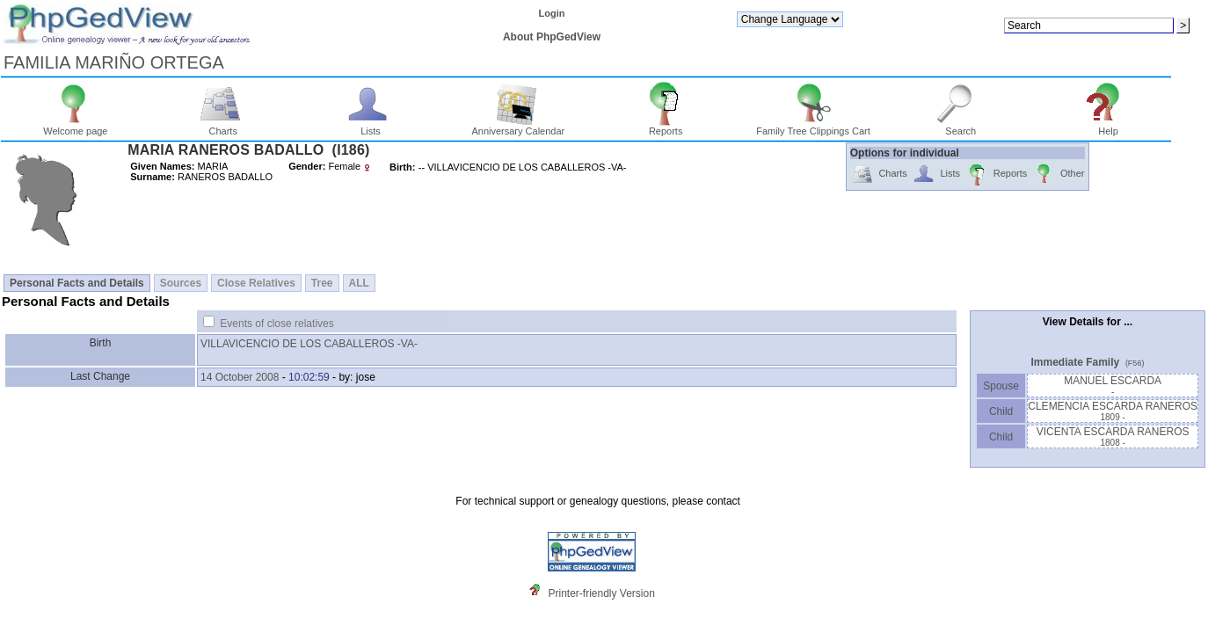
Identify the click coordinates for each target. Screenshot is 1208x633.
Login (551, 13)
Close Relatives (256, 283)
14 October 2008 (239, 377)
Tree (322, 283)
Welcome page (75, 126)
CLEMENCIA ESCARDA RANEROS (1112, 411)
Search (960, 126)
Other (1058, 175)
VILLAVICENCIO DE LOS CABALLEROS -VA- (309, 344)
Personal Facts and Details (77, 283)
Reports (666, 126)
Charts (223, 126)
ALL (359, 283)
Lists (371, 126)
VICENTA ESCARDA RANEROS (1113, 436)
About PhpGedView (551, 37)
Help (1108, 126)
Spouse (1001, 386)
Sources (180, 283)
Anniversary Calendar (517, 126)
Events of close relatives (276, 323)
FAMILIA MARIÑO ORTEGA (114, 62)
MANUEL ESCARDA (1112, 386)
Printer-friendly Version (601, 593)
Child (1001, 411)
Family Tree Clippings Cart (813, 126)
